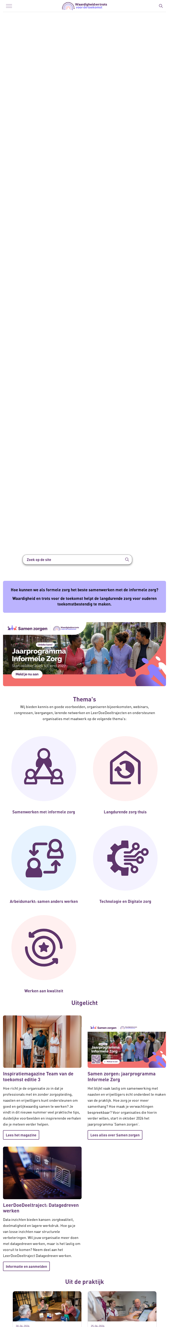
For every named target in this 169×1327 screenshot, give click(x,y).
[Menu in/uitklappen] (9, 6)
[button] (127, 560)
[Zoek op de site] (77, 560)
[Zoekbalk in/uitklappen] (161, 6)
